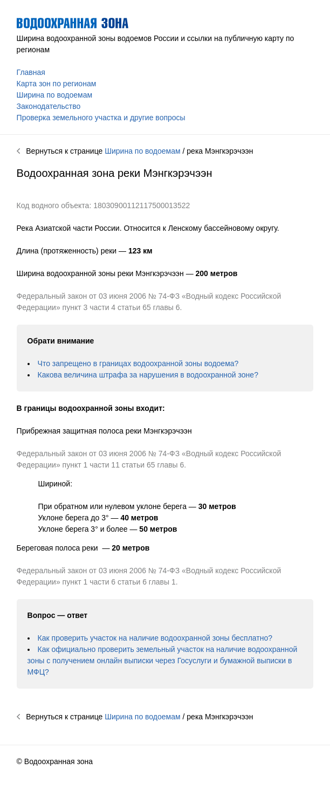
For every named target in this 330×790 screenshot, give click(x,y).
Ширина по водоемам (54, 95)
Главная (31, 72)
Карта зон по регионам (57, 83)
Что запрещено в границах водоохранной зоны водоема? (138, 363)
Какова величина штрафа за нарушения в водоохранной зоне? (148, 374)
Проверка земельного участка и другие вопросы (101, 117)
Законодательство (49, 106)
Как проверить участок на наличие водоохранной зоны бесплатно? (155, 638)
